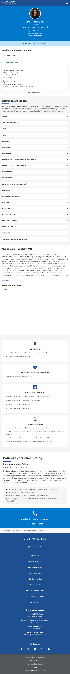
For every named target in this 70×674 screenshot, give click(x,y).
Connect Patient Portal (35, 591)
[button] (35, 92)
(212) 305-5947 (35, 31)
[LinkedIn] (49, 649)
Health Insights (35, 562)
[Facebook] (21, 649)
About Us (35, 556)
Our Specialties (35, 579)
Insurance (36, 43)
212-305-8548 (35, 628)
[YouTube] (35, 649)
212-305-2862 (42, 671)
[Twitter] (28, 649)
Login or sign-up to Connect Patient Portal (17, 86)
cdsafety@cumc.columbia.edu (35, 635)
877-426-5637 (35, 622)
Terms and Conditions (35, 664)
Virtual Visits (35, 602)
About (43, 43)
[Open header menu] (67, 2)
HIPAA (35, 667)
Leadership (27, 43)
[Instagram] (42, 649)
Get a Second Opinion (35, 597)
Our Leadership (35, 567)
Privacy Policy (35, 661)
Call (35, 524)
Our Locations (35, 573)
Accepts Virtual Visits (11, 62)
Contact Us (35, 585)
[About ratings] (48, 27)
